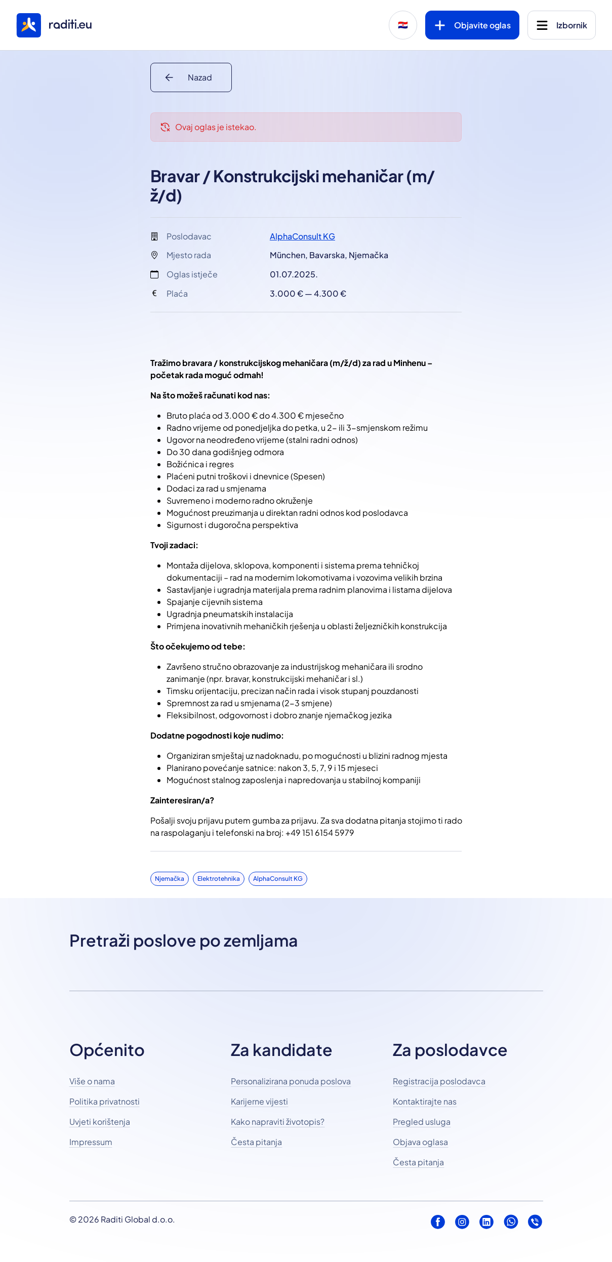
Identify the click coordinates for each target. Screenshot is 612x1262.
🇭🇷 (403, 25)
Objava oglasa (420, 1141)
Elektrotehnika (218, 878)
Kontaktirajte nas (425, 1101)
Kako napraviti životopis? (277, 1121)
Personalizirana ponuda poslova (291, 1081)
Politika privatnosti (104, 1101)
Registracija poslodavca (439, 1081)
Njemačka (169, 878)
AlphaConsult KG (302, 236)
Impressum (90, 1141)
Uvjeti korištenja (99, 1121)
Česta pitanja (256, 1141)
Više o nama (92, 1081)
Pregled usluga (422, 1121)
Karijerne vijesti (259, 1101)
